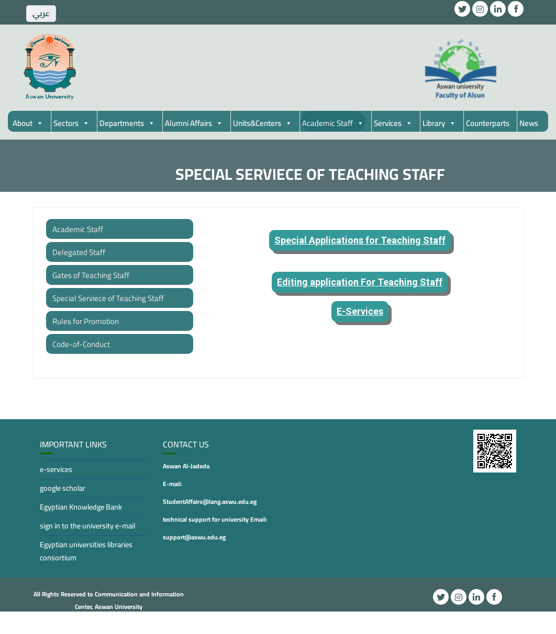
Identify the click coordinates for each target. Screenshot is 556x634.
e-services (56, 469)
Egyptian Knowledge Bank (81, 507)
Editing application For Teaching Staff (359, 281)
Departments (127, 123)
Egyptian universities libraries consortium (86, 550)
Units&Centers (262, 123)
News (528, 123)
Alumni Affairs (194, 123)
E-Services (360, 311)
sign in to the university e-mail (87, 525)
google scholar (62, 488)
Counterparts (487, 123)
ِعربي (41, 13)
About (28, 123)
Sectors (71, 123)
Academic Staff (333, 123)
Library (439, 123)
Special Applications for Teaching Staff (360, 240)
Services (393, 123)
